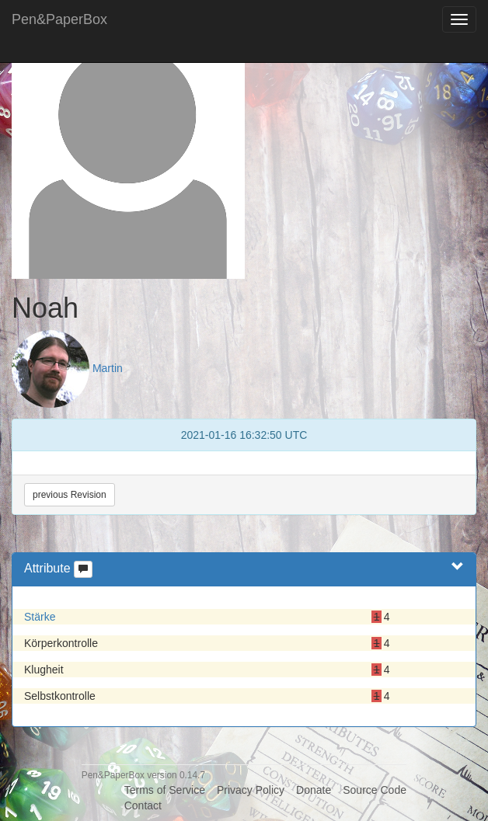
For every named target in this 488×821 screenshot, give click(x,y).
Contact (143, 805)
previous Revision (69, 494)
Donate (313, 790)
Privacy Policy (250, 790)
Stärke (39, 617)
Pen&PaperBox (59, 19)
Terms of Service (164, 790)
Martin (107, 368)
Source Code (374, 790)
